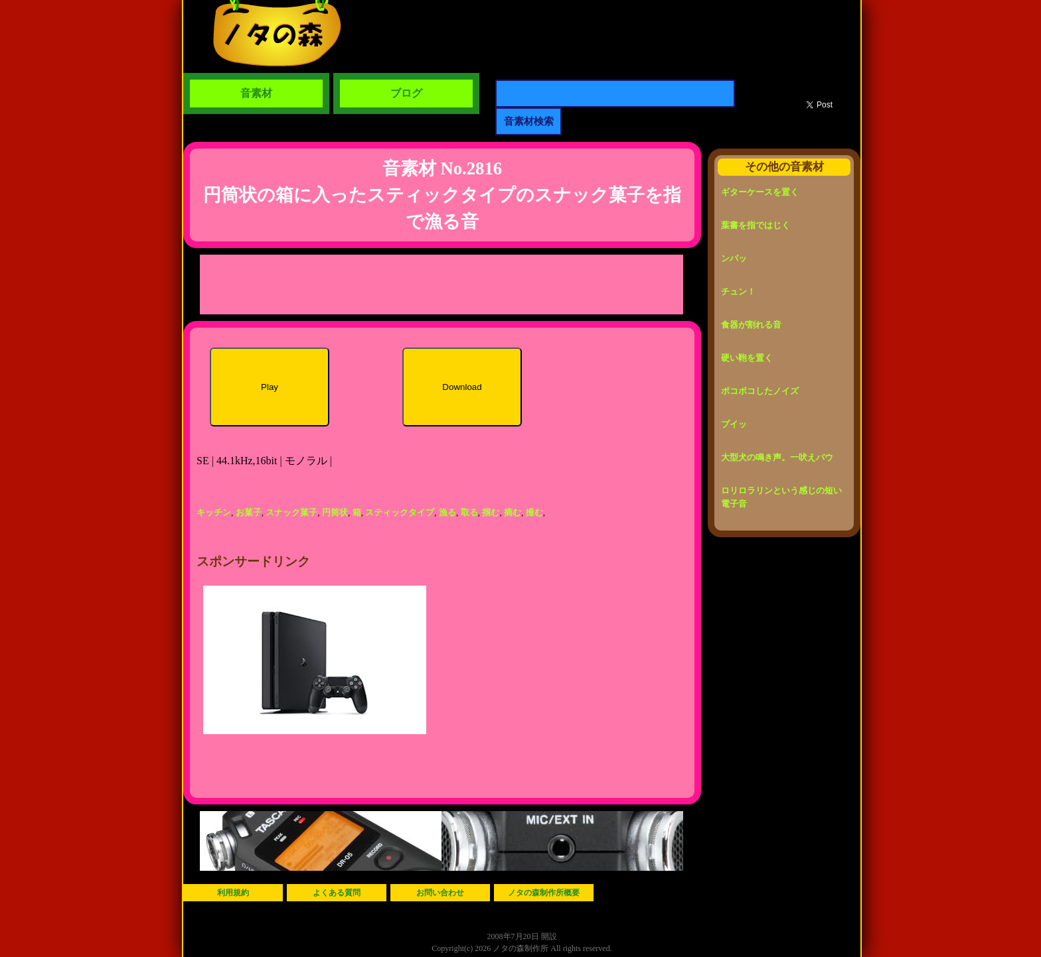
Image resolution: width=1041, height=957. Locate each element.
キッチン (214, 512)
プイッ (734, 424)
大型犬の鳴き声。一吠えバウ (777, 457)
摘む (512, 512)
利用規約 (233, 892)
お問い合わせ (440, 892)
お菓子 (249, 512)
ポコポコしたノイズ (760, 391)
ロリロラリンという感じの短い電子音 (781, 497)
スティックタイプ (399, 512)
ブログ (406, 93)
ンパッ (734, 258)
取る (469, 512)
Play (269, 387)
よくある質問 (336, 892)
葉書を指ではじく (755, 225)
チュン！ (738, 291)
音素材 (256, 93)
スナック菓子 (291, 512)
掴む (490, 512)
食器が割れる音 (751, 325)
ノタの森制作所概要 (544, 892)
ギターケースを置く (760, 192)
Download (461, 387)
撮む (534, 512)
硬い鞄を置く (747, 358)
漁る (447, 512)
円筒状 (335, 512)
